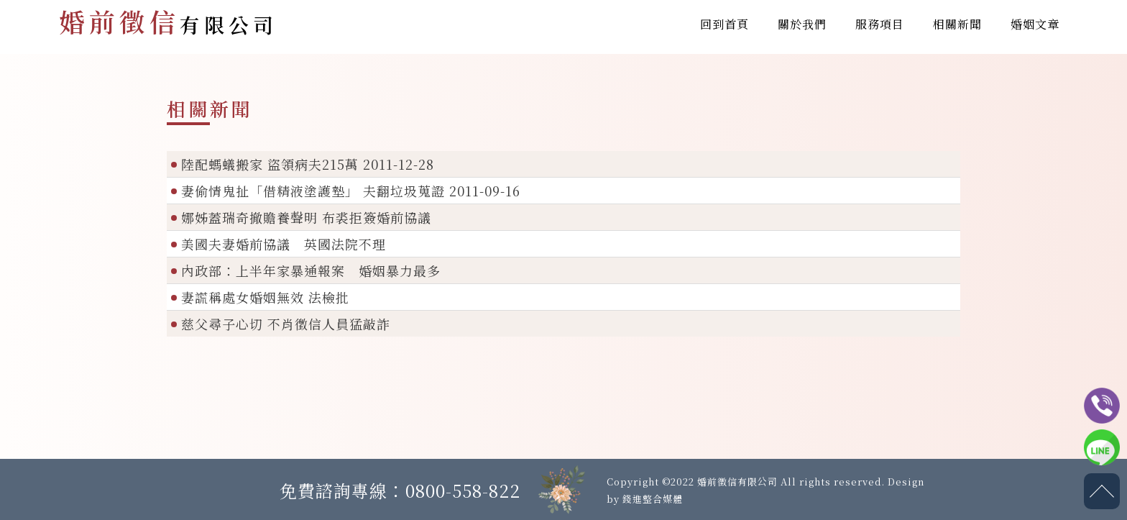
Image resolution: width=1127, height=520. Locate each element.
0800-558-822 (462, 490)
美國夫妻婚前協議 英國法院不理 (283, 243)
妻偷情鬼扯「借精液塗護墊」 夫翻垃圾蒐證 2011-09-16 (350, 190)
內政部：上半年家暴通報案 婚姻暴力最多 (311, 270)
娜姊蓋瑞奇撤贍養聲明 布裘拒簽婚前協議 (306, 217)
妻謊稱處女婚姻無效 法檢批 (265, 297)
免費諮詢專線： (342, 490)
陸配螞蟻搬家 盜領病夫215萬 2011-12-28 (307, 164)
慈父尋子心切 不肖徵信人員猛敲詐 (285, 323)
